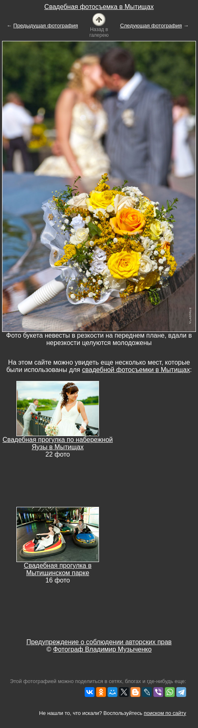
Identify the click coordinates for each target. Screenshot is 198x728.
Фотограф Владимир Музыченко (102, 649)
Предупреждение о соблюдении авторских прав (98, 641)
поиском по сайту (165, 713)
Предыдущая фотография (46, 25)
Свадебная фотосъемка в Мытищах (98, 6)
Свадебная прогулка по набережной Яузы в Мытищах (57, 443)
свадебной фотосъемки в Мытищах (136, 369)
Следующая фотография (151, 25)
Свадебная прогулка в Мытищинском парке (57, 569)
